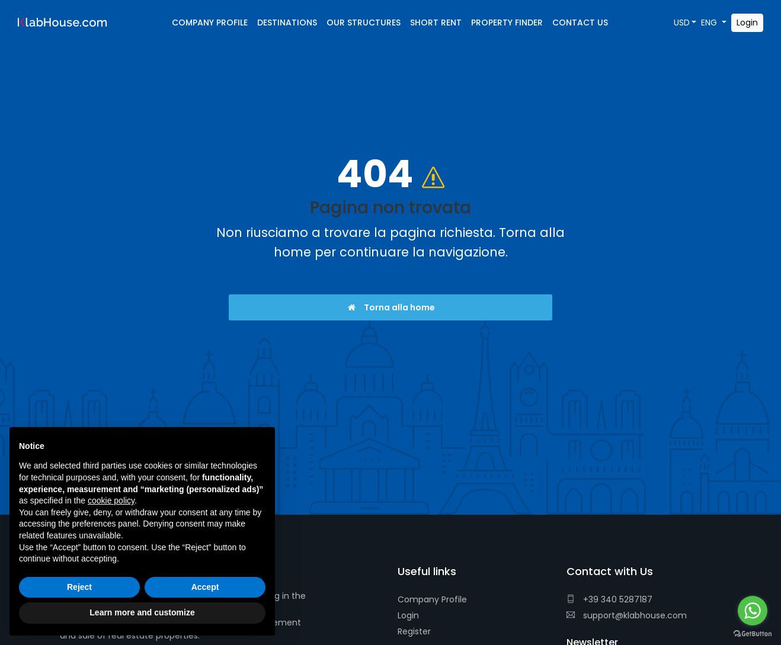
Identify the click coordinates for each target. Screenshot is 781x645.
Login (408, 615)
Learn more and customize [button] (141, 612)
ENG (710, 22)
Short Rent (436, 22)
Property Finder (507, 22)
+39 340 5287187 (609, 599)
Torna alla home (391, 307)
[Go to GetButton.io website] (753, 633)
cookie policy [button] (111, 500)
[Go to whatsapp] (752, 610)
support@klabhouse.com (626, 615)
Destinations (287, 22)
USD (682, 22)
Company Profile (432, 599)
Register (414, 631)
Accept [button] (205, 587)
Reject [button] (79, 587)
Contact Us (580, 22)
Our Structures (364, 22)
